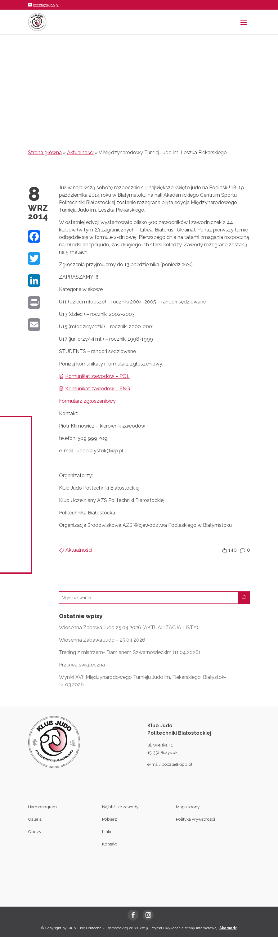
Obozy (34, 831)
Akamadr (228, 928)
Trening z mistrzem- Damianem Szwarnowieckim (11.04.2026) (129, 652)
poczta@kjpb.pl (177, 764)
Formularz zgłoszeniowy (87, 401)
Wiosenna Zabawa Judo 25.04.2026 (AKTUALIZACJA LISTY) (128, 627)
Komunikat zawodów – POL (97, 376)
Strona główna (45, 152)
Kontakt (109, 843)
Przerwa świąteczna (82, 665)
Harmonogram (42, 806)
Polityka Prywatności (195, 819)
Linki (106, 831)
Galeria (35, 819)
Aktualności (80, 152)
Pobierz (109, 819)
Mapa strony (188, 806)
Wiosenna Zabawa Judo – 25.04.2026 (102, 640)
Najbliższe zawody (120, 806)
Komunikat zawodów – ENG (97, 389)
